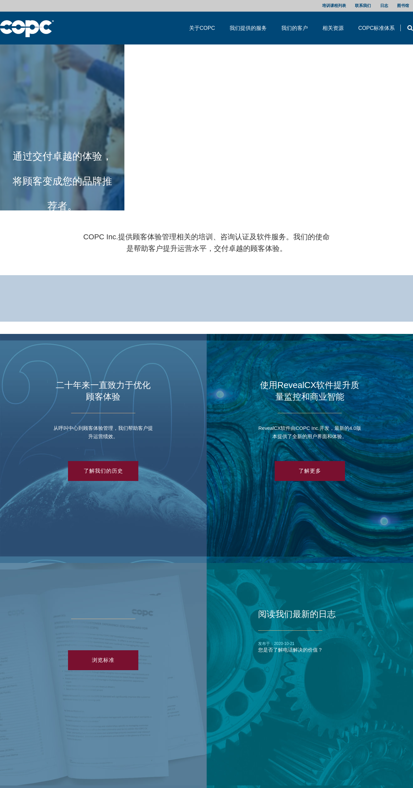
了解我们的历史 (103, 471)
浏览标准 (103, 660)
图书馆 (403, 5)
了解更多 (310, 471)
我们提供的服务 (248, 28)
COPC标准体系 (376, 28)
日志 (384, 5)
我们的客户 (294, 28)
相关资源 (333, 28)
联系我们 (363, 5)
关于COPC (202, 28)
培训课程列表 (334, 5)
